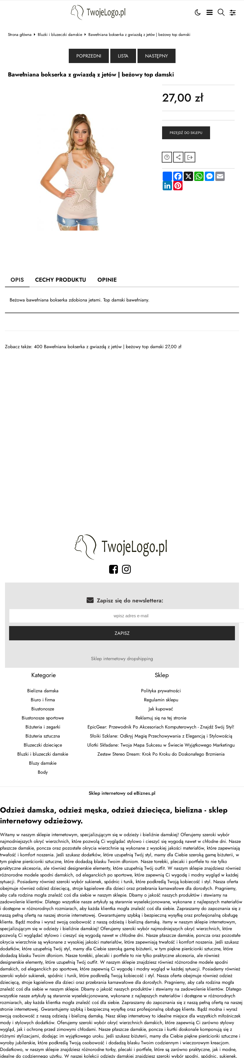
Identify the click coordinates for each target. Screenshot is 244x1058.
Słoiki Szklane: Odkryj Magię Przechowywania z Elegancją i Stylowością (161, 736)
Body (43, 773)
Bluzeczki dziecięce (43, 745)
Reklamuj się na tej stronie (160, 718)
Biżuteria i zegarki (42, 727)
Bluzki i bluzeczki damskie (60, 34)
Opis (17, 280)
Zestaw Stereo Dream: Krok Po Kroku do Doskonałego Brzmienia (161, 755)
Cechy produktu (60, 280)
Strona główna (20, 34)
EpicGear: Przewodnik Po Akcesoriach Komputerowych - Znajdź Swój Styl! (160, 727)
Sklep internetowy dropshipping (122, 659)
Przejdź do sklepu (186, 132)
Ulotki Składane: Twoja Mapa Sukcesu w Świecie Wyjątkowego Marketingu (161, 745)
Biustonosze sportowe (43, 718)
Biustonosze (42, 709)
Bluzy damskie (42, 764)
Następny (156, 56)
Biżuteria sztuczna (42, 736)
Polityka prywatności (161, 691)
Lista (123, 56)
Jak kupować (161, 709)
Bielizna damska (43, 691)
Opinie (107, 280)
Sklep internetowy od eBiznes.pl (122, 794)
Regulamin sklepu (161, 700)
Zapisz (122, 634)
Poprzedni (88, 56)
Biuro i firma (43, 700)
